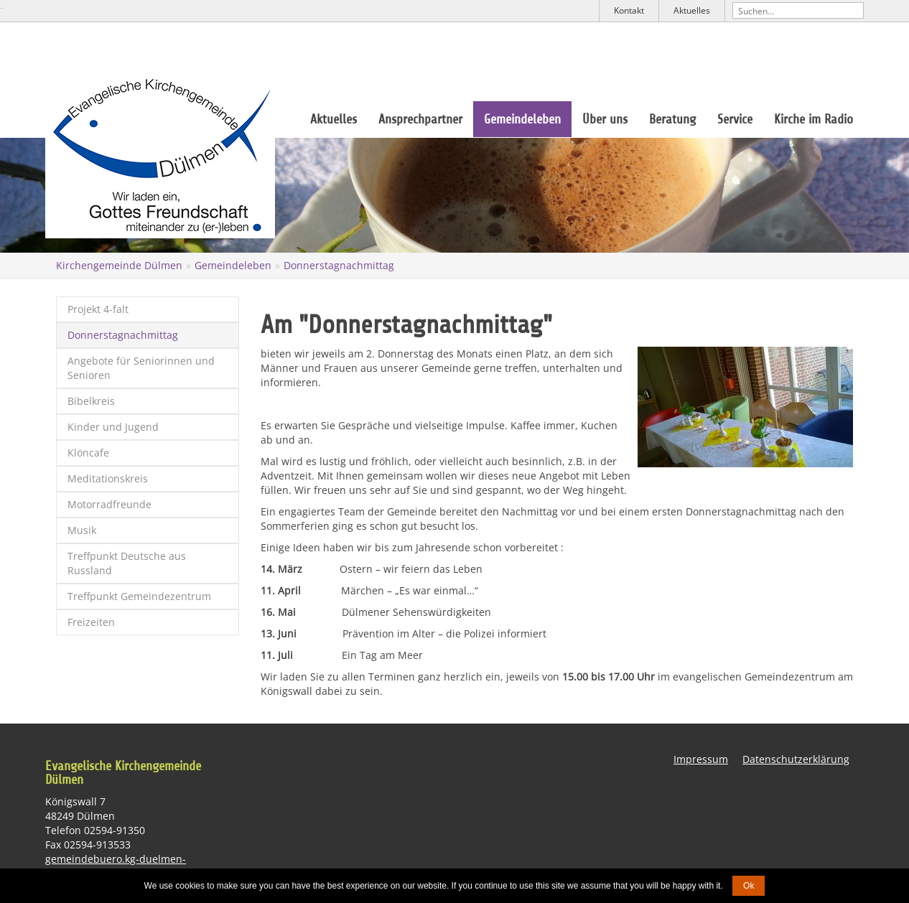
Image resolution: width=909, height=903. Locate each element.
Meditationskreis (107, 478)
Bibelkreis (91, 401)
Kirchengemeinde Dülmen (119, 265)
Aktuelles (691, 10)
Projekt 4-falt (98, 309)
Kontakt (629, 10)
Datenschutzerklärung (795, 759)
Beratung (672, 119)
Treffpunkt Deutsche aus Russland (126, 563)
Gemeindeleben (522, 119)
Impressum (700, 759)
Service (734, 119)
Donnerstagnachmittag (339, 265)
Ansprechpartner (420, 119)
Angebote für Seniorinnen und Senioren (141, 368)
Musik (81, 530)
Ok (748, 886)
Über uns (605, 119)
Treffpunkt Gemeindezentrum (139, 596)
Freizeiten (91, 622)
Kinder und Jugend (113, 427)
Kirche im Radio (813, 119)
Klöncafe (88, 452)
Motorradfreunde (109, 504)
